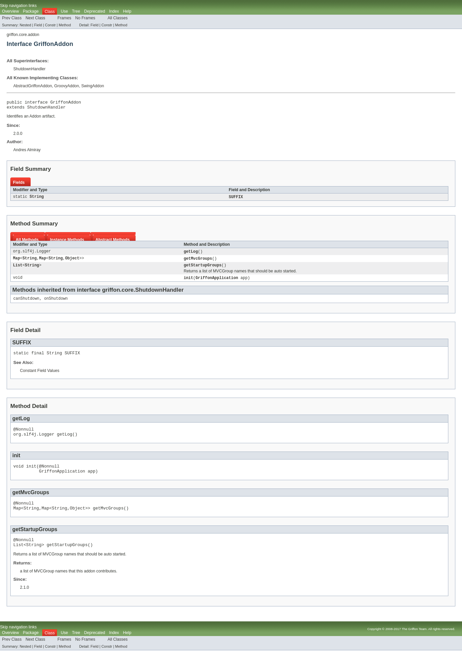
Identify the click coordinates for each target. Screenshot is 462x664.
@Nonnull (23, 436)
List (17, 268)
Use (64, 11)
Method (65, 25)
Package (31, 11)
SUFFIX (236, 199)
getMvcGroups (198, 261)
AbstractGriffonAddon (32, 86)
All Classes (118, 18)
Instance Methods (67, 242)
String (37, 199)
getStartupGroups (203, 268)
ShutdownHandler (29, 69)
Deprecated (94, 11)
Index (114, 11)
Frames (64, 18)
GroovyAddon (66, 86)
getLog (191, 254)
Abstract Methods (113, 242)
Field (38, 25)
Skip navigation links (18, 5)
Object (72, 261)
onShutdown (56, 303)
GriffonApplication (217, 281)
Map (16, 261)
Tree (76, 11)
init (188, 281)
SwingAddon (92, 86)
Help (127, 11)
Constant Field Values (39, 376)
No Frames (85, 18)
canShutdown (26, 303)
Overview (10, 11)
